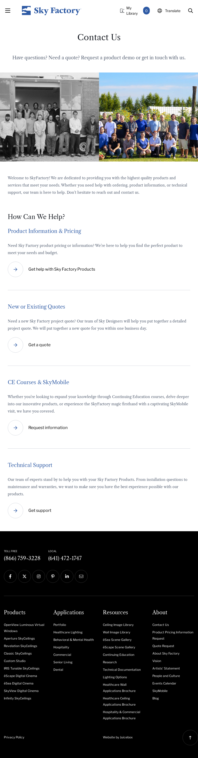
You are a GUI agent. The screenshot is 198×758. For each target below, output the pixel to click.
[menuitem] (25, 627)
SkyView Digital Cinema (21, 691)
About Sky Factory (165, 653)
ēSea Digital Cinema (19, 683)
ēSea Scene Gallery (117, 640)
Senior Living (62, 662)
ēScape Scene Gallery (119, 647)
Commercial (62, 655)
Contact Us (160, 625)
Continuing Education (118, 655)
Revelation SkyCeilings (20, 646)
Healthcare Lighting (67, 632)
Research (110, 662)
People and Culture (166, 676)
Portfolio (59, 625)
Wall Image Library (116, 632)
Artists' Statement (166, 668)
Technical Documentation (122, 670)
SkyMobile (160, 691)
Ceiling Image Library (118, 625)
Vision (156, 661)
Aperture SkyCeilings (19, 638)
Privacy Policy (14, 737)
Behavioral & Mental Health (73, 640)
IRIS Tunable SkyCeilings (21, 668)
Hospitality (61, 647)
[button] (190, 10)
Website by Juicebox (118, 737)
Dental (58, 670)
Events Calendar (164, 683)
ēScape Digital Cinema (20, 676)
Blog (155, 698)
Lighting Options (115, 677)
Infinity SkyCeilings (17, 698)
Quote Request (163, 646)
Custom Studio (15, 661)
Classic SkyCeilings (18, 653)
